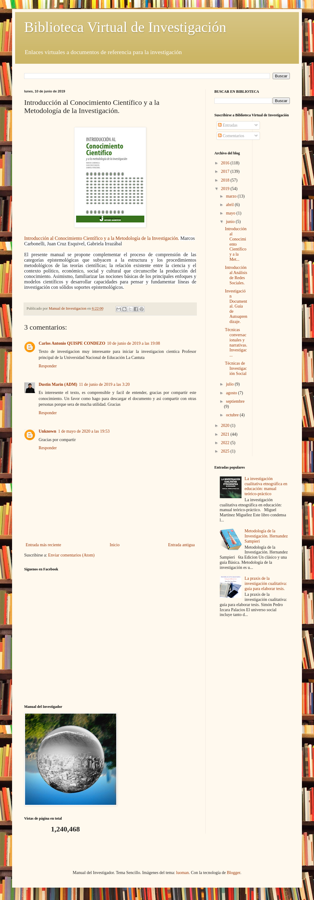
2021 (226, 434)
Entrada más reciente (43, 545)
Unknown (47, 431)
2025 (226, 451)
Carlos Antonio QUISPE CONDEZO (72, 343)
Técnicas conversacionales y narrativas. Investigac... (236, 342)
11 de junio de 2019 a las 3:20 (104, 384)
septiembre (235, 401)
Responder (48, 366)
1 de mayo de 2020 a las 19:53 (84, 431)
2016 (226, 163)
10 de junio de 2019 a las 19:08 (133, 343)
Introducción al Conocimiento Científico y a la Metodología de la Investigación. (101, 238)
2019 (226, 188)
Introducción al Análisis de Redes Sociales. (236, 275)
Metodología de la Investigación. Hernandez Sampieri (266, 536)
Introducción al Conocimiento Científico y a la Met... (236, 244)
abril (230, 204)
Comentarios (231, 136)
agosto (232, 393)
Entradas (227, 125)
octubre (232, 415)
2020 (226, 425)
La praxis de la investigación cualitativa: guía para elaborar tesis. (266, 583)
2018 (226, 180)
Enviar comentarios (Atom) (71, 555)
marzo (231, 196)
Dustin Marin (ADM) (58, 384)
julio (230, 384)
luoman (182, 872)
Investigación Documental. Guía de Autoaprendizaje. (236, 306)
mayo (231, 213)
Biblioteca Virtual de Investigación (125, 27)
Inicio (115, 545)
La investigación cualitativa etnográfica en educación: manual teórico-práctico (266, 486)
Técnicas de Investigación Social (236, 368)
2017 (226, 171)
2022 (226, 442)
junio (231, 221)
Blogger (233, 872)
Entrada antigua (181, 545)
